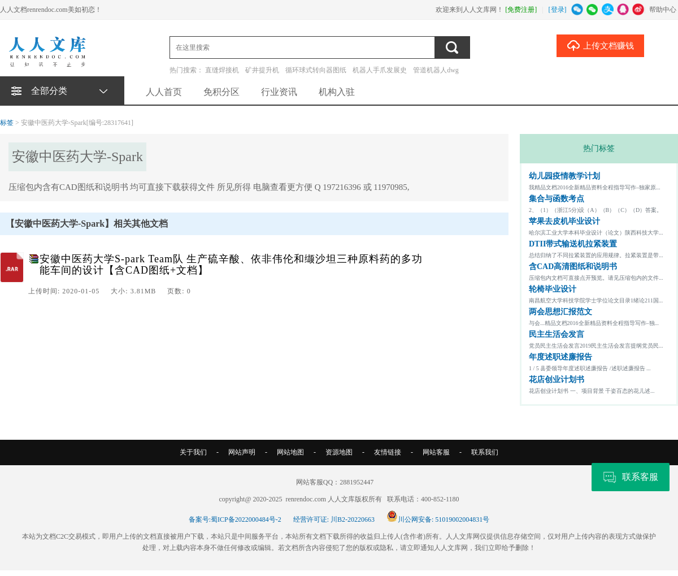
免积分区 (221, 92)
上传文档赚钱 (600, 45)
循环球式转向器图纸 (315, 70)
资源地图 (339, 452)
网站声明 (241, 452)
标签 (7, 123)
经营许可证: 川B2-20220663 (334, 519)
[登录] (558, 10)
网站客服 (436, 452)
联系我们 (484, 452)
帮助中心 (662, 10)
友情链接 (387, 452)
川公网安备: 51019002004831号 (437, 519)
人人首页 (164, 92)
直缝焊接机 (222, 70)
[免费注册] (521, 10)
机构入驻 (337, 92)
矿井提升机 (262, 70)
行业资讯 (279, 92)
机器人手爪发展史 (380, 70)
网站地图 (290, 452)
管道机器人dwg (436, 70)
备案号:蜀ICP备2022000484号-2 (235, 519)
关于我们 (193, 452)
